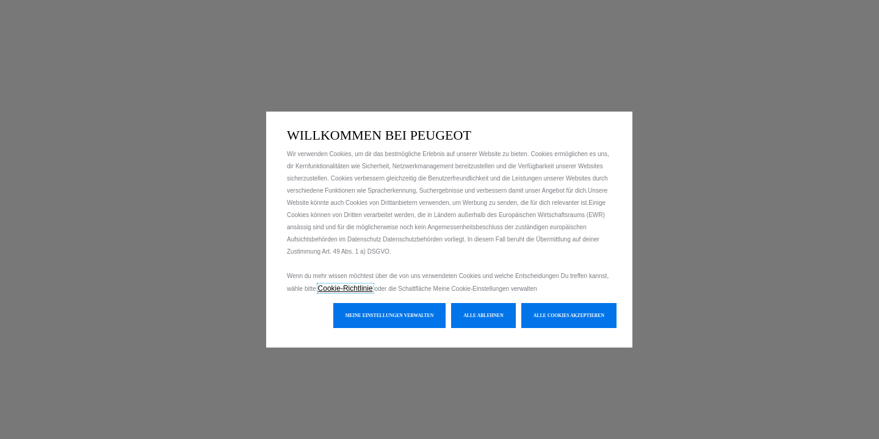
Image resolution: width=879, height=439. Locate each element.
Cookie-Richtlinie (345, 288)
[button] (389, 315)
